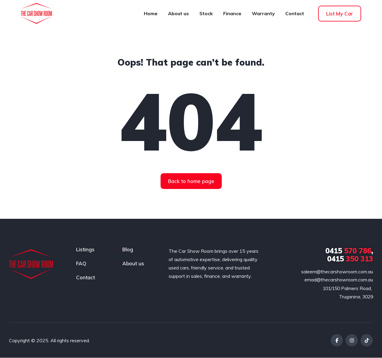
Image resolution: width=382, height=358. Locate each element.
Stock (206, 13)
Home (151, 13)
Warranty (263, 13)
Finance (232, 13)
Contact (294, 13)
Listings (85, 249)
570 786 (348, 250)
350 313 (350, 258)
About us (178, 13)
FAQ (81, 263)
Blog (127, 249)
